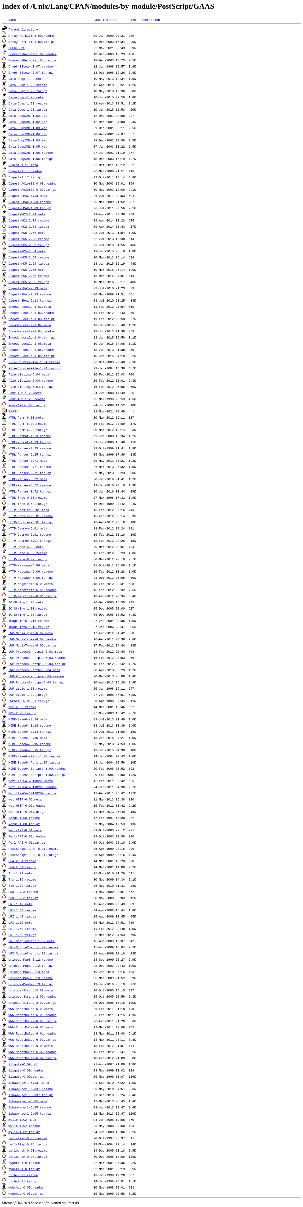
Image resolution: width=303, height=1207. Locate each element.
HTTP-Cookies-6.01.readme (31, 516)
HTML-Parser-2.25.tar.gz (30, 454)
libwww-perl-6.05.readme (30, 1107)
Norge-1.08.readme (24, 818)
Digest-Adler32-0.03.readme (33, 183)
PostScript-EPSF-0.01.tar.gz (33, 855)
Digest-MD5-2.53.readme (29, 239)
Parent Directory (23, 29)
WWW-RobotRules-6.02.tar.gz (33, 1058)
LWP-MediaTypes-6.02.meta (31, 633)
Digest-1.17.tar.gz (25, 177)
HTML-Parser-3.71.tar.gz (30, 473)
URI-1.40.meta (20, 904)
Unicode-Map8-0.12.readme (31, 959)
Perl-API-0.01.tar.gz (27, 842)
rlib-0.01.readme (23, 1175)
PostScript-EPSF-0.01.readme (33, 848)
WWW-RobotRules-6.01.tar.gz (33, 1039)
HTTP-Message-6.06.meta (29, 565)
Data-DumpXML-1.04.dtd (28, 134)
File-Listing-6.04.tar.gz (31, 386)
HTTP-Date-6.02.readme (28, 553)
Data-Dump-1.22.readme (28, 85)
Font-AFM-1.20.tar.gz (27, 405)
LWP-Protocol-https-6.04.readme (36, 676)
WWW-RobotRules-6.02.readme (33, 1052)
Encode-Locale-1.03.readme (32, 313)
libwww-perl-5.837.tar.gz (31, 1095)
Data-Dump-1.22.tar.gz (28, 91)
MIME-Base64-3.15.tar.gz (30, 750)
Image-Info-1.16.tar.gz (29, 627)
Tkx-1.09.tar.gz (22, 885)
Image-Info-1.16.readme (29, 621)
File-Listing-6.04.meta (29, 374)
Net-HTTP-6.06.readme (27, 805)
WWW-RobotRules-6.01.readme (33, 1033)
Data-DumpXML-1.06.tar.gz (31, 159)
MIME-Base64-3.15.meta (28, 738)
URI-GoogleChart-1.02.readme (33, 947)
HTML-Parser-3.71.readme (30, 467)
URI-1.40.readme (22, 910)
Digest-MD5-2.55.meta (27, 269)
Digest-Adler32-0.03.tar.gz (33, 189)
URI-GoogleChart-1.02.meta (32, 941)
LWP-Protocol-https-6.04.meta (34, 670)
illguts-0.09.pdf (23, 1064)
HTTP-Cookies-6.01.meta (29, 510)
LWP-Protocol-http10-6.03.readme (37, 657)
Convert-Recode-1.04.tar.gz (33, 60)
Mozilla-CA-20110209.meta (31, 781)
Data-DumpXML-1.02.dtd (28, 115)
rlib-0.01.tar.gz (23, 1181)
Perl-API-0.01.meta (25, 830)
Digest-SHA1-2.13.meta (28, 288)
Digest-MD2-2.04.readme (29, 220)
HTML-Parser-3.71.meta (28, 460)
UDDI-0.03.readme (23, 892)
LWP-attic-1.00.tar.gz (28, 694)
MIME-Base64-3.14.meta (28, 719)
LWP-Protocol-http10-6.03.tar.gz (37, 664)
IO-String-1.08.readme (28, 608)
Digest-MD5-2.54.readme (29, 257)
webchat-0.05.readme (26, 1187)
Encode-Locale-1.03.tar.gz (32, 319)
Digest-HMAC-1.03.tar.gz (30, 208)
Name (12, 20)
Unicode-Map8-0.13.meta (29, 972)
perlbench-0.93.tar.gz (28, 1156)
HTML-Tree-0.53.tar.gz (28, 504)
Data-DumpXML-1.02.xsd (28, 122)
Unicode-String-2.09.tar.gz (33, 1002)
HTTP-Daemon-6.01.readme (30, 534)
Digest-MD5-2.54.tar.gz (29, 263)
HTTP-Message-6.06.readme (31, 571)
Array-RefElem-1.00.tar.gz (32, 42)
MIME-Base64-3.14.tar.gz (30, 731)
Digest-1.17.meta (23, 165)
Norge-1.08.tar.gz (24, 824)
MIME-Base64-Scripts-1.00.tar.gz (37, 775)
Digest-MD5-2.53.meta (27, 233)
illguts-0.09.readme (26, 1070)
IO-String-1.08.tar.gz (28, 614)
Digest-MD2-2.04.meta (27, 214)
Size (132, 20)
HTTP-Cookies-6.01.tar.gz (31, 522)
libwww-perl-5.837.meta (29, 1082)
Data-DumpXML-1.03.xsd (28, 128)
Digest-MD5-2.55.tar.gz (29, 282)
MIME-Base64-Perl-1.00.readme (34, 756)
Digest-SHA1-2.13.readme (30, 294)
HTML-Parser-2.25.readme (30, 448)
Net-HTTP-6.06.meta (25, 799)
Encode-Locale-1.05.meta (30, 343)
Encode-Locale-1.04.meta (30, 325)
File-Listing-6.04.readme (31, 380)
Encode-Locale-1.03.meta (30, 306)
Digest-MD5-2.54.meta (27, 251)
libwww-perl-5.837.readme (31, 1089)
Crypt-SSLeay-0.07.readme (31, 66)
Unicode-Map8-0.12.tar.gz (31, 965)
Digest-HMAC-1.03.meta (28, 196)
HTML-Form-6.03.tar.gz (28, 430)
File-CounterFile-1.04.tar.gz (34, 368)
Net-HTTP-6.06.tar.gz (27, 811)
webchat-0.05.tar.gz (26, 1193)
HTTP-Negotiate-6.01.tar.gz (33, 596)
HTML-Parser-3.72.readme (30, 485)
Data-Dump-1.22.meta (26, 79)
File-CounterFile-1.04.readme (34, 362)
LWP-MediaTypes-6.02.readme (33, 639)
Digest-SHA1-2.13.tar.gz (30, 300)
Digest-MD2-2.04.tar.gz (29, 226)
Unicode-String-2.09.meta (31, 990)
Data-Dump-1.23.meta (26, 97)
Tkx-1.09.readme (22, 879)
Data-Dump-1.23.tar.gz (28, 109)
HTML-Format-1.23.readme (30, 436)
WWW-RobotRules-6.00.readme (33, 1015)
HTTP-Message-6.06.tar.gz (31, 577)
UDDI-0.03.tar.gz (23, 898)
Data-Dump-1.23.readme (28, 103)
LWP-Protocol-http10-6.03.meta (35, 651)
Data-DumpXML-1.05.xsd (28, 146)
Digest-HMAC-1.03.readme (30, 202)
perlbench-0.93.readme (28, 1150)
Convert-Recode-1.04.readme (33, 54)
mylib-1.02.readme (24, 1126)
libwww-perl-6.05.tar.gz (30, 1113)
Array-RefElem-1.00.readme (32, 35)
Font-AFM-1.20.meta (25, 393)
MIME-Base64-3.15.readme (30, 744)
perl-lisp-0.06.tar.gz (28, 1144)
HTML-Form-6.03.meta (26, 417)
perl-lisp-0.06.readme (28, 1138)
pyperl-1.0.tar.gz (24, 1169)
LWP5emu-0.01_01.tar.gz (29, 701)
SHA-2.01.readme (22, 861)
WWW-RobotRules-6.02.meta (31, 1046)
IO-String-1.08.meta (26, 602)
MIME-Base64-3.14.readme (30, 725)
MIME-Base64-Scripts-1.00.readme (37, 768)
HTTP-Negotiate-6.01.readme (33, 590)
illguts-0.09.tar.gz (26, 1076)
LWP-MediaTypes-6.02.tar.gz (33, 645)
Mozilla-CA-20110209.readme (33, 787)
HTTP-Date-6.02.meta (26, 547)
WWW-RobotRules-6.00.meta (31, 1009)
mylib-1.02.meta (22, 1119)
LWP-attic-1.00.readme (28, 688)
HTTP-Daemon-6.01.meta (28, 528)
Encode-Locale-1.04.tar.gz (32, 337)
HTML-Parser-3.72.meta (28, 479)
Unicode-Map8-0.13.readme (31, 978)
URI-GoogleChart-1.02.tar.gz (33, 953)
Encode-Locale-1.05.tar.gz (32, 356)
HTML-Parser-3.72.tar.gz (30, 491)
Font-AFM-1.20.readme (27, 399)
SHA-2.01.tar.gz (22, 867)
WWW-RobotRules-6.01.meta (31, 1027)
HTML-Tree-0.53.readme (28, 497)
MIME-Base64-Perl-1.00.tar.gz (34, 762)
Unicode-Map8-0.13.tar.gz (31, 984)
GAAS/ (13, 411)
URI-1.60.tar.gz (22, 935)
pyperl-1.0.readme (24, 1163)
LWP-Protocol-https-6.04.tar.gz (36, 682)
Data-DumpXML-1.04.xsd (28, 140)
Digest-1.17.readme (25, 171)
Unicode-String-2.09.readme (33, 996)
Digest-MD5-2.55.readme (29, 276)
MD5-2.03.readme (22, 707)
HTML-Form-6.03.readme (28, 423)
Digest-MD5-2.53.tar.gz (29, 245)
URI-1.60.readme (22, 929)
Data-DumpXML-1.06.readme (31, 152)
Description (150, 20)
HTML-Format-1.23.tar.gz (30, 442)
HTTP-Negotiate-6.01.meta (31, 584)
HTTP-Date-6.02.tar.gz (28, 559)
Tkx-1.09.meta (20, 873)
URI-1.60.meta (20, 922)
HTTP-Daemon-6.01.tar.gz (30, 540)
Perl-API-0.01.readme (27, 836)
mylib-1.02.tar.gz (24, 1132)
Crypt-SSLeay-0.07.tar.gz (31, 72)
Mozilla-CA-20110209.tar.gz (33, 793)
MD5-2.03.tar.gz (22, 713)
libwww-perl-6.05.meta (28, 1101)
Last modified (105, 20)
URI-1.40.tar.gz (22, 916)
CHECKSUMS (17, 48)
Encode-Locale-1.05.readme (32, 350)
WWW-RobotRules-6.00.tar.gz (33, 1021)
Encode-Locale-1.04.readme (32, 331)
